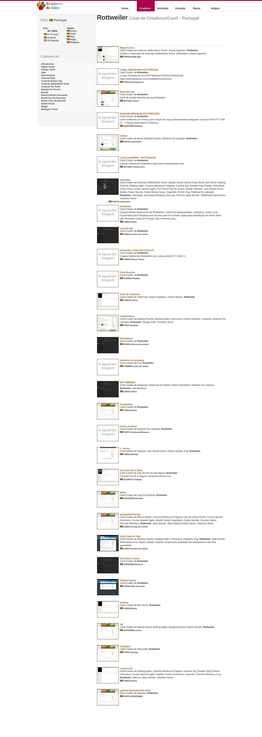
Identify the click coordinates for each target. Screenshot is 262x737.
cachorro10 (126, 668)
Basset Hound (47, 104)
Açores (72, 31)
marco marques (128, 426)
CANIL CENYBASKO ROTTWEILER (139, 70)
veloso (123, 136)
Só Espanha (51, 40)
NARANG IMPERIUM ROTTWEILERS (140, 114)
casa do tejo (126, 228)
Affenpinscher (47, 64)
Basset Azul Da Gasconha (53, 98)
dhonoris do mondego (132, 360)
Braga (71, 39)
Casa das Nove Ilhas (131, 470)
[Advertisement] (161, 35)
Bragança (73, 42)
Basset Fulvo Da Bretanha (53, 101)
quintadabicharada (130, 514)
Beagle (44, 106)
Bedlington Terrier (49, 109)
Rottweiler (112, 17)
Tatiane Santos (128, 580)
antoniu (124, 602)
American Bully (48, 78)
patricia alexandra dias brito (135, 690)
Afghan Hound (48, 67)
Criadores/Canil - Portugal (173, 18)
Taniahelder (126, 404)
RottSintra (125, 206)
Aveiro (71, 34)
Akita (43, 72)
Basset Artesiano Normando (54, 95)
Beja (70, 37)
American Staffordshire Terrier (55, 84)
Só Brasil (50, 38)
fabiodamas (126, 338)
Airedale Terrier (48, 70)
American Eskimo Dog (51, 81)
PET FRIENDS (127, 382)
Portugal (58, 20)
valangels (125, 646)
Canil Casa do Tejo (130, 536)
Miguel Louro (127, 48)
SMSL (123, 492)
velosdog (125, 180)
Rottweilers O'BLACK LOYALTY (137, 250)
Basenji (44, 92)
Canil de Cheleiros (130, 294)
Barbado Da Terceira (51, 89)
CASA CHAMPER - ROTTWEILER (138, 158)
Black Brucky (127, 92)
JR (121, 624)
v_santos (125, 448)
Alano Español (48, 75)
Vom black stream (129, 558)
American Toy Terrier (51, 87)
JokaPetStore (127, 316)
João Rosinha (127, 272)
